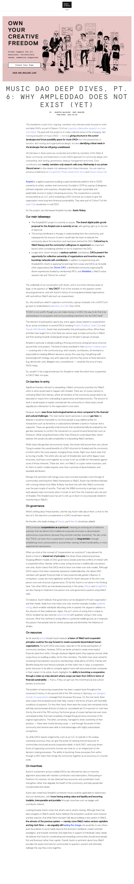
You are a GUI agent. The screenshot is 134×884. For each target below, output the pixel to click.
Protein (77, 325)
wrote (42, 638)
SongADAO (54, 171)
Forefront (86, 325)
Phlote (64, 171)
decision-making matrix (96, 346)
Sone (82, 171)
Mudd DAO (73, 171)
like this (74, 521)
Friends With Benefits (36, 329)
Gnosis (61, 521)
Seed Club (31, 204)
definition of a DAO (60, 306)
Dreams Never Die (97, 171)
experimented (63, 614)
